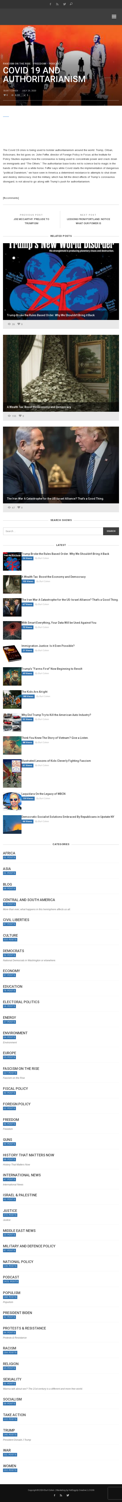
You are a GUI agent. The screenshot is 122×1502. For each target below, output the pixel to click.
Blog (7, 884)
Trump (9, 1430)
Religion (11, 1364)
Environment (15, 1033)
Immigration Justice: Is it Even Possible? (48, 645)
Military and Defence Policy (29, 1246)
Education (12, 987)
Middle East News (19, 1231)
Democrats (13, 951)
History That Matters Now (28, 1155)
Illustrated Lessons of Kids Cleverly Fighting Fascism (56, 760)
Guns (7, 1140)
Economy (11, 971)
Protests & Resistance (24, 1328)
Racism (9, 1348)
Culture (10, 935)
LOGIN (91, 1490)
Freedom (39, 63)
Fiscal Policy (15, 1089)
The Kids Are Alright (34, 691)
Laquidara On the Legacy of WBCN (43, 793)
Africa (9, 853)
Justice (10, 1211)
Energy (9, 1018)
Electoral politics (21, 1002)
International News (22, 1175)
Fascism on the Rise (17, 63)
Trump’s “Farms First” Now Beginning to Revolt (51, 668)
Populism (11, 1293)
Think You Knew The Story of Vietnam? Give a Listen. (55, 737)
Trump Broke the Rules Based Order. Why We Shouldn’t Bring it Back (65, 553)
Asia (7, 869)
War (7, 1450)
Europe (9, 1053)
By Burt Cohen (42, 558)
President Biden (17, 1313)
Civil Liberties (16, 920)
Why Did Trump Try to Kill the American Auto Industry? (56, 714)
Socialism (12, 1399)
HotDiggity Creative (77, 1490)
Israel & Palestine (20, 1195)
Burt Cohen (11, 90)
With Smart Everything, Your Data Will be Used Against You (58, 622)
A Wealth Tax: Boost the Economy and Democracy (53, 576)
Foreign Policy (17, 1104)
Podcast (55, 63)
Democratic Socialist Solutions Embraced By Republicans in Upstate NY (67, 816)
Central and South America (29, 900)
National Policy (18, 1262)
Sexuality (12, 1379)
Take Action (14, 1415)
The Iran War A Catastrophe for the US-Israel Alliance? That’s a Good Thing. (70, 599)
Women (9, 1466)
